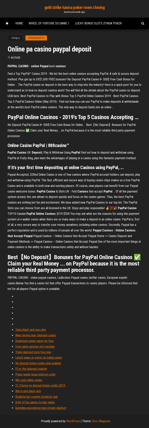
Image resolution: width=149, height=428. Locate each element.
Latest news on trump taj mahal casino (38, 357)
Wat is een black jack (28, 391)
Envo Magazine (101, 421)
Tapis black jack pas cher (30, 330)
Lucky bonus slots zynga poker (98, 23)
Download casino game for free (34, 341)
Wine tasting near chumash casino (35, 335)
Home (19, 23)
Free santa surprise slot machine (35, 346)
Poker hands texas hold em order (35, 374)
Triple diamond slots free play (33, 352)
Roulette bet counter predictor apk (36, 397)
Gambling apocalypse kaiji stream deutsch (40, 408)
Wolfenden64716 (36, 38)
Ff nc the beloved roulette (31, 369)
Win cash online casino (28, 380)
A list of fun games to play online (35, 402)
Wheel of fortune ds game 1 (49, 23)
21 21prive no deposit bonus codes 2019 (40, 385)
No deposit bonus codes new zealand (38, 363)
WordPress (73, 421)
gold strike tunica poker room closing (74, 7)
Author (15, 57)
